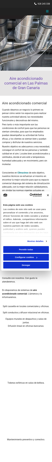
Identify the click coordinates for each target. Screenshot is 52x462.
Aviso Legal (7, 411)
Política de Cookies (10, 417)
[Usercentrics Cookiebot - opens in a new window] (31, 195)
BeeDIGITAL (45, 443)
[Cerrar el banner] (48, 195)
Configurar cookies (26, 257)
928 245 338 (44, 3)
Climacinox (22, 172)
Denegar (26, 265)
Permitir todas (26, 249)
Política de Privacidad (11, 414)
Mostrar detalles (35, 241)
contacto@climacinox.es (15, 391)
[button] (42, 11)
